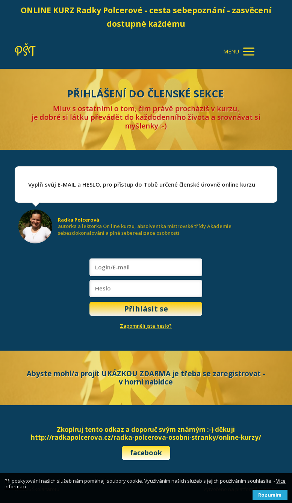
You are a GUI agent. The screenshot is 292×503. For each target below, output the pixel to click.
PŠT (25, 51)
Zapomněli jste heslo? (146, 325)
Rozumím (269, 494)
